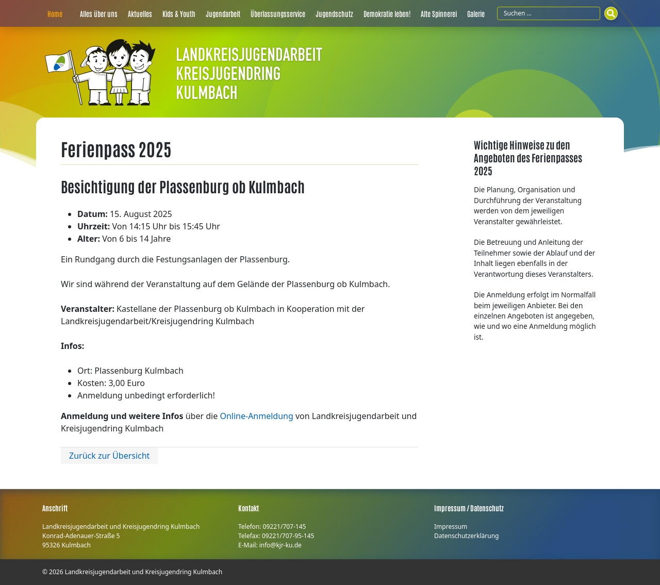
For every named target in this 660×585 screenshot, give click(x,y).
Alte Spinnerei (439, 13)
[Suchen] (611, 13)
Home (54, 13)
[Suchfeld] (548, 13)
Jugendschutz (334, 13)
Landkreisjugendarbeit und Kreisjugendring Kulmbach (143, 571)
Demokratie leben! (387, 13)
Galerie (476, 13)
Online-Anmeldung (256, 416)
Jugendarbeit (223, 13)
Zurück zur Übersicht (109, 455)
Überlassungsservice (278, 13)
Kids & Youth (178, 13)
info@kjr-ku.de (280, 545)
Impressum (450, 526)
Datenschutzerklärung (466, 535)
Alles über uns (99, 13)
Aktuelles (140, 13)
